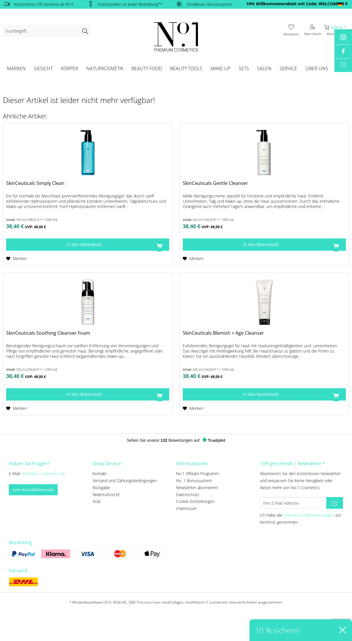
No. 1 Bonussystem (194, 480)
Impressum (186, 508)
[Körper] (69, 68)
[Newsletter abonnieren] (334, 503)
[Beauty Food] (146, 68)
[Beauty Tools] (186, 68)
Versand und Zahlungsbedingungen (125, 480)
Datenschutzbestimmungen (308, 515)
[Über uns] (316, 68)
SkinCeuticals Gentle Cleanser (215, 183)
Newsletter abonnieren (197, 487)
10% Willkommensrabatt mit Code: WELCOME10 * (297, 3)
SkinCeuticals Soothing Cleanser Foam (48, 333)
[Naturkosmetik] (104, 68)
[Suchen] (85, 31)
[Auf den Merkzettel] (16, 258)
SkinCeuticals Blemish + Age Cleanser (223, 333)
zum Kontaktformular (33, 489)
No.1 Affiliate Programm (197, 473)
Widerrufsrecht (106, 494)
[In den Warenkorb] (87, 244)
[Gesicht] (43, 68)
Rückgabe (101, 487)
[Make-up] (220, 68)
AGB (96, 501)
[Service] (288, 68)
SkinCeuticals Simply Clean (35, 183)
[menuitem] (47, 31)
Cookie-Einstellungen (195, 501)
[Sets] (244, 68)
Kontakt (100, 473)
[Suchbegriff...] (47, 31)
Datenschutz (187, 494)
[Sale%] (264, 68)
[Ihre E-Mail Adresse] (293, 503)
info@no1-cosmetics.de (43, 473)
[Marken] (16, 68)
